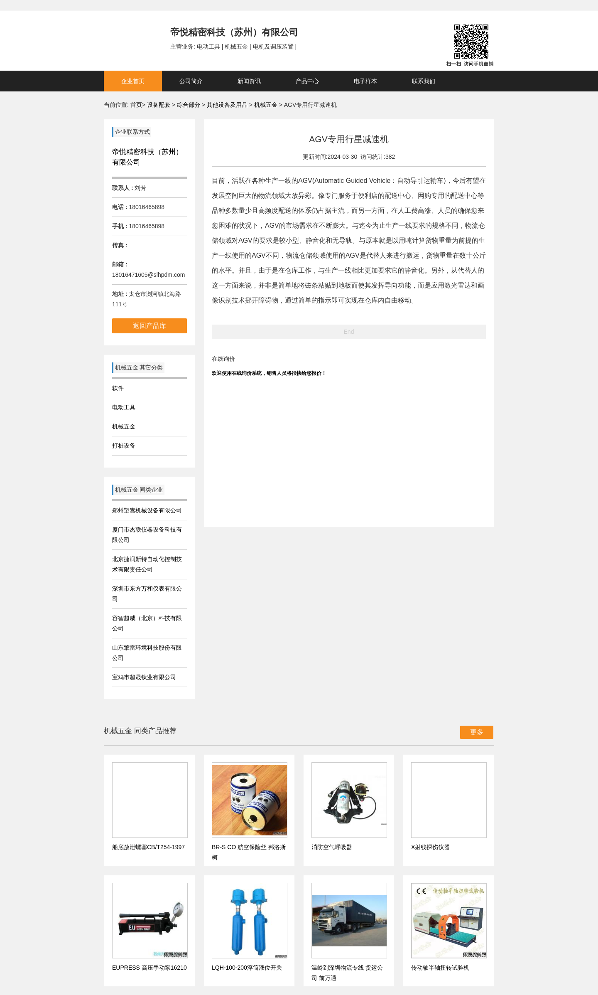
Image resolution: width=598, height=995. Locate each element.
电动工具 (123, 407)
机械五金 (266, 104)
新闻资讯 (249, 81)
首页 (136, 104)
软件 (118, 388)
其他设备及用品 (228, 104)
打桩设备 (123, 445)
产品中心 (307, 81)
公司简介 (191, 81)
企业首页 (133, 81)
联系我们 (423, 81)
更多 (476, 732)
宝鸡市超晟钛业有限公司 (144, 677)
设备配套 (158, 104)
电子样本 (365, 81)
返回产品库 (149, 325)
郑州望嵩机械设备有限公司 (147, 510)
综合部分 (189, 104)
